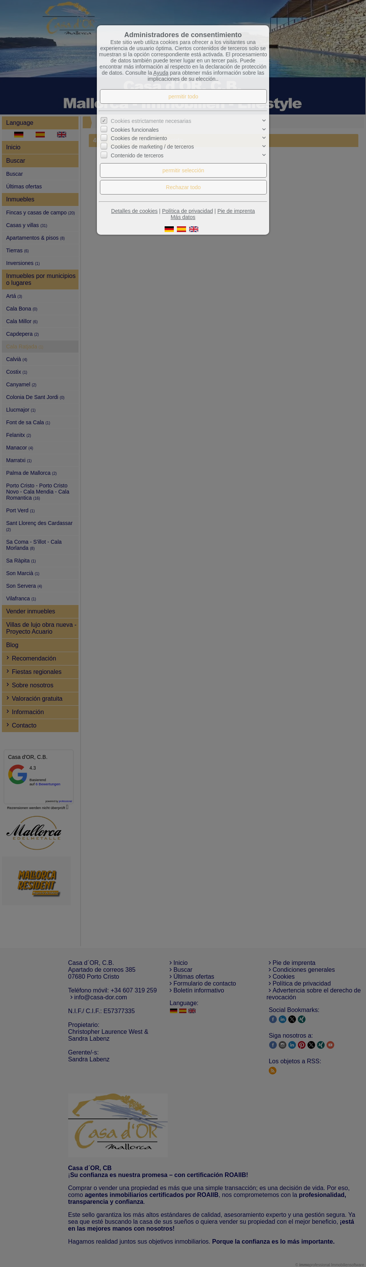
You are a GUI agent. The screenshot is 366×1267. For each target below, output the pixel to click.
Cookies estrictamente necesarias (151, 121)
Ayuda (160, 73)
